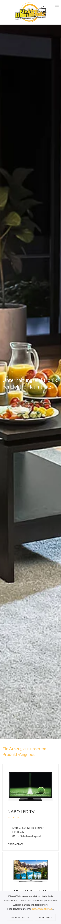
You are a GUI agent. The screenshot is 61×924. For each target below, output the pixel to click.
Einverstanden (20, 917)
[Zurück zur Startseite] (30, 12)
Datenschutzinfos (42, 908)
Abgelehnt (45, 917)
